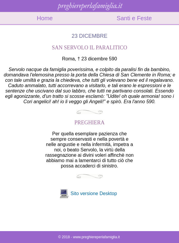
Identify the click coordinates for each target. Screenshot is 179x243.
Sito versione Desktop (93, 193)
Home (45, 18)
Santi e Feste (134, 18)
